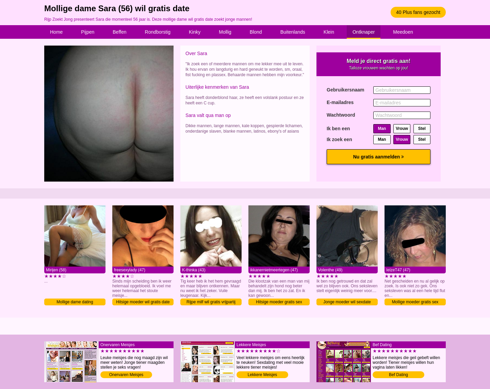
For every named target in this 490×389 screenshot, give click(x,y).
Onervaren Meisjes (126, 374)
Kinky (194, 32)
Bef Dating (398, 374)
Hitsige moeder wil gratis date (142, 302)
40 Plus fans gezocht (418, 12)
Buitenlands (292, 32)
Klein (329, 32)
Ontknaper (364, 32)
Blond (256, 32)
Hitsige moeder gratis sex (279, 302)
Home (56, 32)
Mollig (225, 32)
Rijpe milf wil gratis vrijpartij (210, 302)
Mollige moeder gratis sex (415, 302)
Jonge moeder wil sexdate (347, 302)
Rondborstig (158, 32)
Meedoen (403, 32)
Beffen (119, 32)
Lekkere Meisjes (262, 374)
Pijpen (87, 32)
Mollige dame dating (74, 302)
